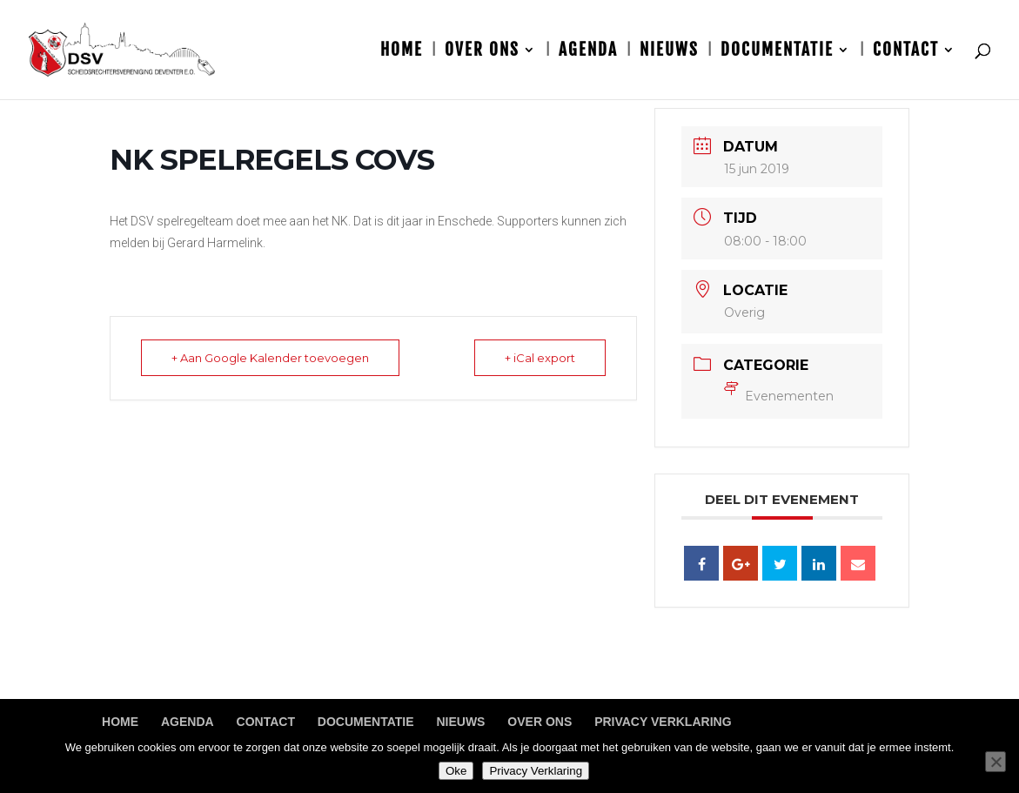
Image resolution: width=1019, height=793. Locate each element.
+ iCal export (540, 358)
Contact (906, 52)
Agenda (588, 52)
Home (401, 52)
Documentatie (777, 52)
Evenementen (779, 396)
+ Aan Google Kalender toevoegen (270, 358)
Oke (456, 770)
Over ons (482, 52)
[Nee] (995, 761)
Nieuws (669, 52)
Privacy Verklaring (662, 722)
